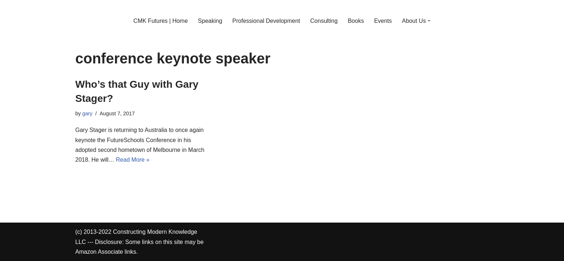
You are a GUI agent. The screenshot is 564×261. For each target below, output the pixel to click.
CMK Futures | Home (160, 21)
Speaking (210, 21)
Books (356, 21)
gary (87, 113)
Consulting (324, 21)
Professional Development (266, 21)
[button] (429, 20)
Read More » (133, 160)
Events (383, 21)
